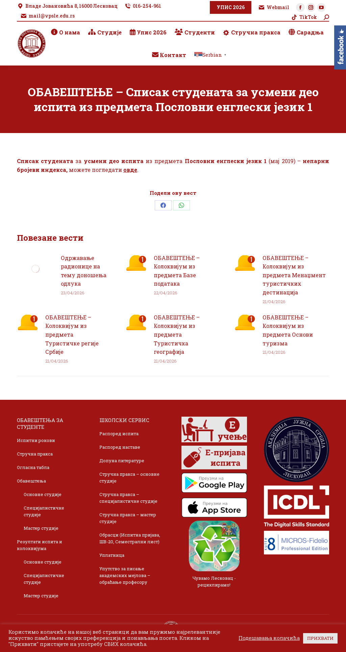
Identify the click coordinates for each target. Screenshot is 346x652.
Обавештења (31, 481)
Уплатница (111, 555)
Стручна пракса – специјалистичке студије (128, 497)
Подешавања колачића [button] (269, 638)
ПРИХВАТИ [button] (320, 638)
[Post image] (35, 268)
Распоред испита (119, 434)
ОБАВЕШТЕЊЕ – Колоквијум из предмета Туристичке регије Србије (72, 334)
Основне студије (42, 494)
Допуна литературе (121, 461)
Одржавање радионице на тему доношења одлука (83, 270)
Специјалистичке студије (44, 511)
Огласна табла (33, 467)
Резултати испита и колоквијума (39, 545)
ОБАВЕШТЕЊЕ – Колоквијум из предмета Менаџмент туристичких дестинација (294, 275)
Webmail (273, 7)
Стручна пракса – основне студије (129, 477)
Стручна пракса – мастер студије (127, 518)
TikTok (304, 17)
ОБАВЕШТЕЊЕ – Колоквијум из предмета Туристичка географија (177, 334)
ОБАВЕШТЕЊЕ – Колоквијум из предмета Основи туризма (288, 330)
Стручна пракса (35, 454)
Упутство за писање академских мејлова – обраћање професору (124, 575)
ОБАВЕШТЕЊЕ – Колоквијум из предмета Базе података (177, 270)
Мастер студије (41, 528)
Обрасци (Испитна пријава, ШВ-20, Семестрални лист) (129, 538)
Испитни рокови (36, 440)
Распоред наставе (119, 447)
